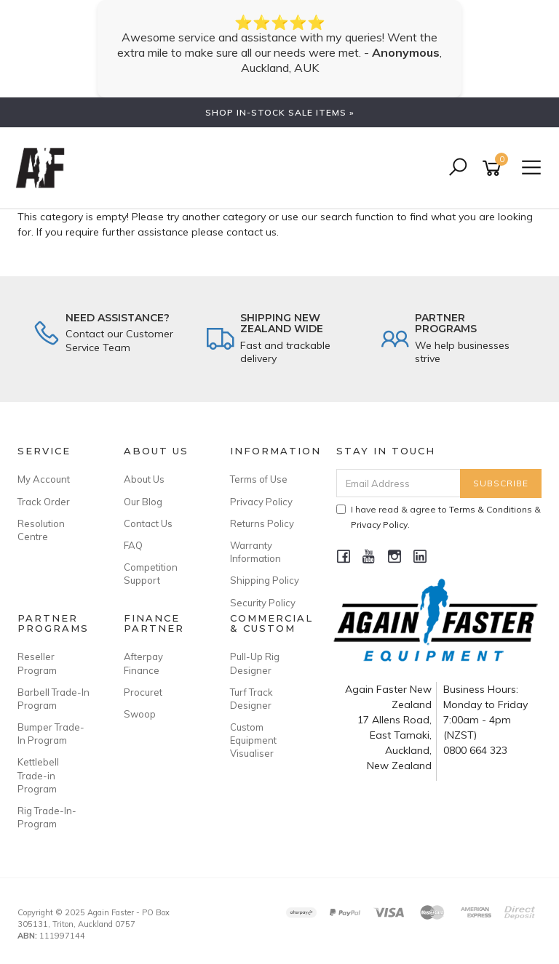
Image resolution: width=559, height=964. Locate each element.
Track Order (43, 501)
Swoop (140, 714)
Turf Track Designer (251, 698)
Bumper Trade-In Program (50, 733)
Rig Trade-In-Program (46, 817)
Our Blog (143, 501)
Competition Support (151, 573)
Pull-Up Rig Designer (255, 663)
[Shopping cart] (494, 168)
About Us (144, 479)
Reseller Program (37, 663)
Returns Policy (262, 523)
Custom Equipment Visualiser (253, 740)
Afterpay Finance (143, 663)
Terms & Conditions (490, 509)
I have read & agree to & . (438, 517)
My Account (43, 479)
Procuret (143, 692)
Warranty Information (255, 551)
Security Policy (263, 602)
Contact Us (148, 523)
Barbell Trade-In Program (53, 698)
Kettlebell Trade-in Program (38, 775)
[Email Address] (398, 483)
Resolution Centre (41, 530)
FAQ (133, 545)
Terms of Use (259, 479)
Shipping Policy (264, 580)
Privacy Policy (261, 501)
